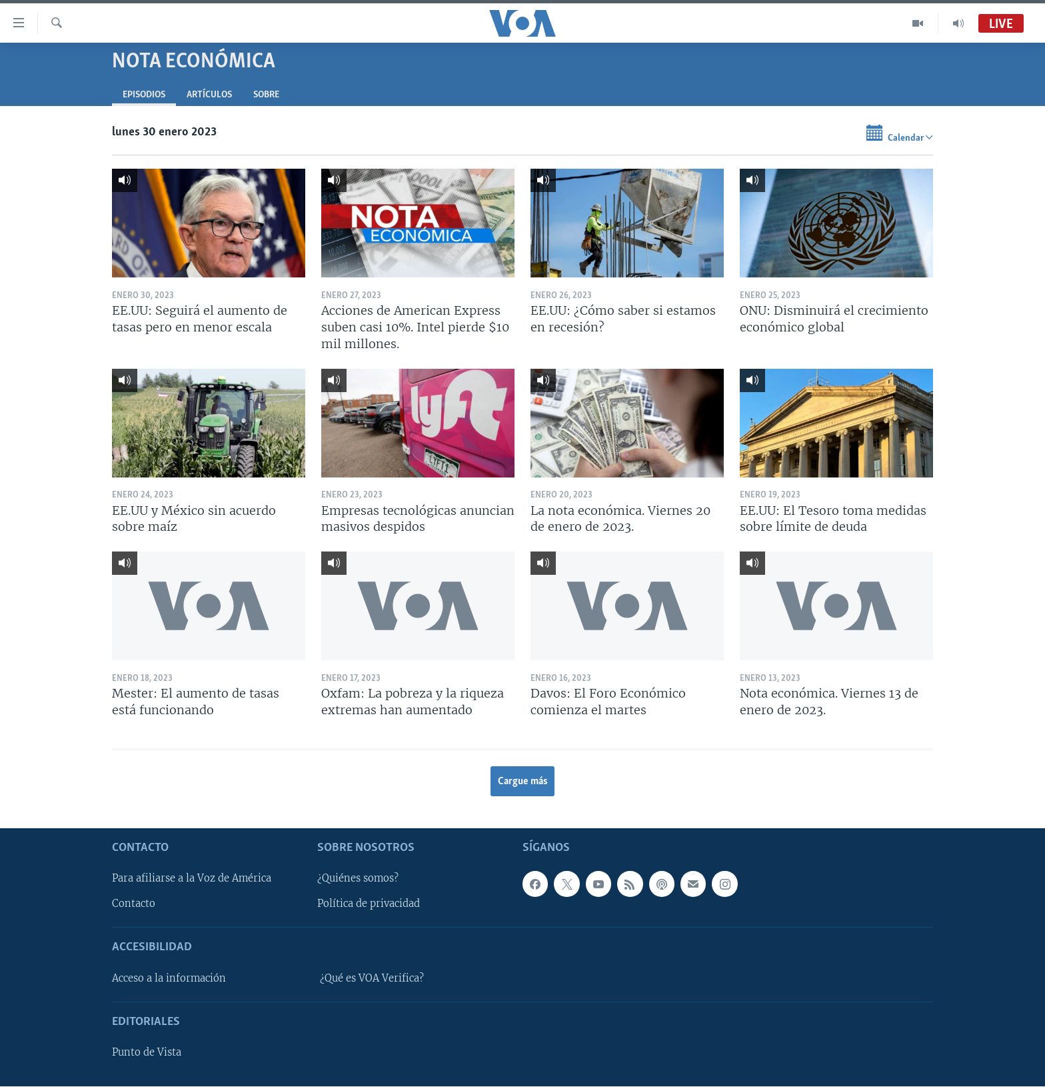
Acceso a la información (169, 978)
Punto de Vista (146, 1053)
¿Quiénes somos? (358, 879)
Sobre (266, 95)
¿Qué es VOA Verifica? (372, 978)
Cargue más (523, 781)
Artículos (209, 95)
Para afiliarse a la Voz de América (191, 879)
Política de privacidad (368, 904)
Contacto (133, 904)
